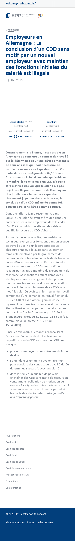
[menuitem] (10, 31)
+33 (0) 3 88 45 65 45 (21, 136)
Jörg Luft (52, 122)
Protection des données (40, 522)
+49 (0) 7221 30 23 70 (52, 136)
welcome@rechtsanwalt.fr (21, 3)
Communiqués (13, 487)
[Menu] (11, 31)
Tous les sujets (13, 435)
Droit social (12, 442)
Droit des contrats (15, 461)
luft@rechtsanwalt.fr (52, 131)
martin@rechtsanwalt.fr (21, 131)
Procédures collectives (17, 474)
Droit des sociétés (15, 448)
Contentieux (12, 481)
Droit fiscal (11, 455)
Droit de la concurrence (18, 468)
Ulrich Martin (21, 122)
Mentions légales (15, 522)
